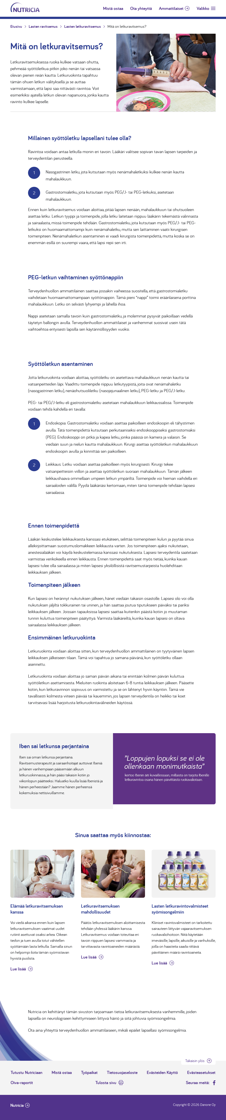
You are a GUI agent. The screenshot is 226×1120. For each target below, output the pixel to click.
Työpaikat (89, 1072)
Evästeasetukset (201, 1072)
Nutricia (17, 1105)
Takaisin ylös (195, 1060)
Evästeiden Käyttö (162, 1072)
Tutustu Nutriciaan (26, 1072)
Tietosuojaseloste (122, 1072)
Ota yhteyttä (141, 8)
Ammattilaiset (171, 8)
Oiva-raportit (22, 1082)
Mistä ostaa (113, 8)
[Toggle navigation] (206, 8)
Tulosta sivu (105, 1082)
